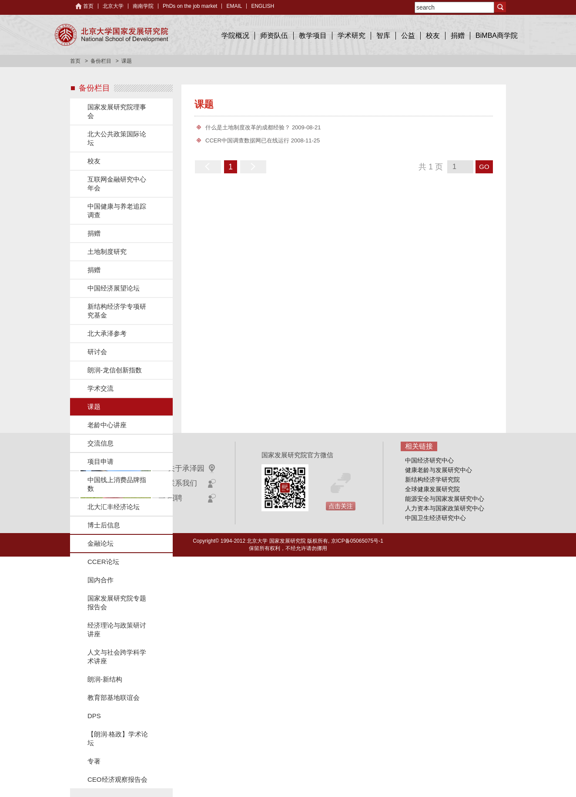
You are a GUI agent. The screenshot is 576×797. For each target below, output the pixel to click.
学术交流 (100, 388)
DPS (94, 715)
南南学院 (143, 6)
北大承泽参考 (107, 333)
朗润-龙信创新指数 (114, 370)
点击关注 (340, 506)
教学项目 (313, 35)
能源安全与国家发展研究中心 (444, 498)
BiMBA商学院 (497, 35)
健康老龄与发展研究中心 (438, 469)
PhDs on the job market (190, 6)
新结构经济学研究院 (432, 479)
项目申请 (100, 461)
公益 (408, 35)
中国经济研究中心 (429, 460)
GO (484, 166)
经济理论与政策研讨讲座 (116, 629)
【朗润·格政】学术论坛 (117, 738)
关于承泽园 (185, 468)
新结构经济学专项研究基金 (116, 311)
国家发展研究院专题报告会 (116, 602)
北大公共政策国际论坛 (116, 138)
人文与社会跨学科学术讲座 (116, 656)
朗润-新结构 (104, 679)
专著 (93, 761)
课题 (93, 406)
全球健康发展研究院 (432, 489)
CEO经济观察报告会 (117, 779)
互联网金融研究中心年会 (116, 184)
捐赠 (458, 35)
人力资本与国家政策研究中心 (444, 508)
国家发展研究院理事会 (116, 111)
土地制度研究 (107, 251)
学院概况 (235, 35)
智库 (383, 35)
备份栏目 (100, 61)
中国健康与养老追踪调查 (116, 211)
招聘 (174, 498)
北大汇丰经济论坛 (113, 506)
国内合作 (100, 580)
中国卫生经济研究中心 (435, 517)
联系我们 (182, 483)
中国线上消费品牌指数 (116, 484)
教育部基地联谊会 (113, 697)
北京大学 (113, 6)
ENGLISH (262, 6)
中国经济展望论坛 (113, 288)
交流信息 (100, 443)
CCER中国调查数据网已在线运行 (247, 140)
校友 (433, 35)
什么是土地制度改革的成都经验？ (247, 127)
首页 (88, 6)
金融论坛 (100, 543)
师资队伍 (274, 35)
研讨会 (97, 351)
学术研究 (351, 35)
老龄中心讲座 (107, 425)
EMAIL (234, 6)
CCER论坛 (103, 561)
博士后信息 (103, 525)
